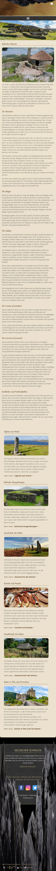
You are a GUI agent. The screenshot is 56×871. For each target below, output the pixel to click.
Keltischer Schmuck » (28, 766)
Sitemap (33, 795)
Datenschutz (44, 795)
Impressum (28, 798)
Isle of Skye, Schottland (11, 864)
